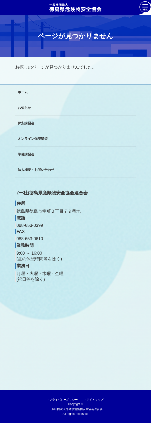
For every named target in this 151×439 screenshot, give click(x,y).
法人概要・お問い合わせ (36, 170)
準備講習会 (26, 154)
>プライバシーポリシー (63, 399)
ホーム (23, 92)
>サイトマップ (94, 399)
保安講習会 (26, 123)
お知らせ (24, 107)
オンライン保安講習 (33, 138)
